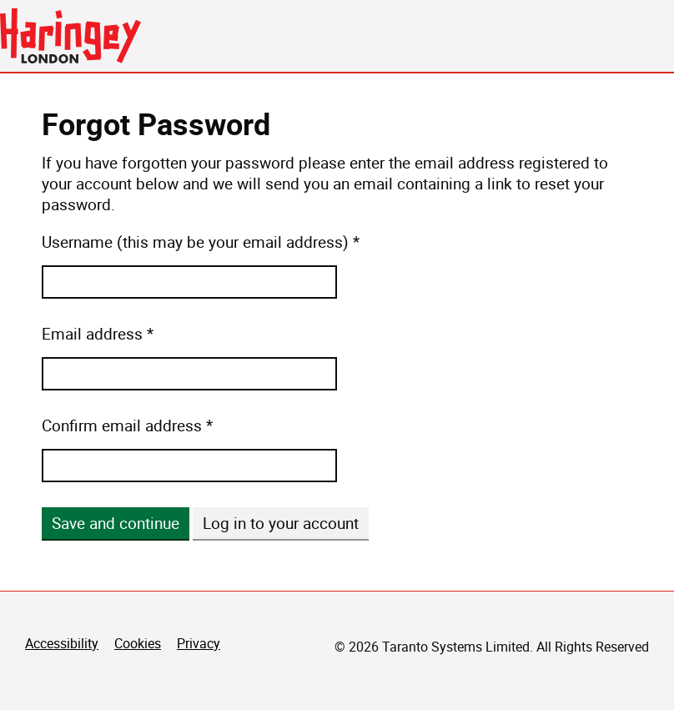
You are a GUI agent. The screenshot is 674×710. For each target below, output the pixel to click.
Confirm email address (122, 425)
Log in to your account (281, 523)
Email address (92, 334)
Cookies (137, 643)
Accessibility (61, 643)
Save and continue (115, 523)
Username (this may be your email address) (195, 242)
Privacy (198, 643)
